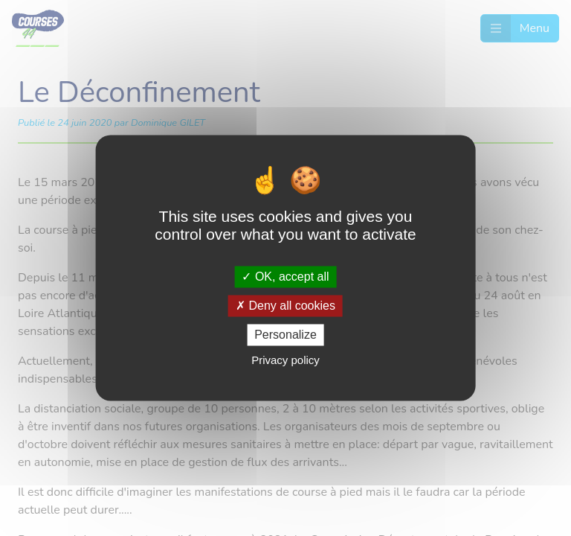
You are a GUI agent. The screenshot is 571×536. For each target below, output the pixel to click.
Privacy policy (285, 360)
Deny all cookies (285, 305)
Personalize (285, 334)
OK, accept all (285, 276)
